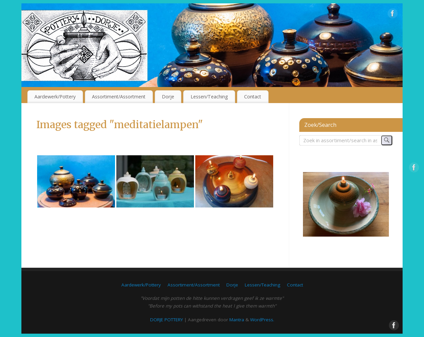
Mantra (236, 320)
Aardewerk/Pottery (55, 96)
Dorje (168, 96)
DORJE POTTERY (166, 320)
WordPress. (262, 320)
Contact (252, 96)
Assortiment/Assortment (118, 96)
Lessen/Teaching (209, 96)
